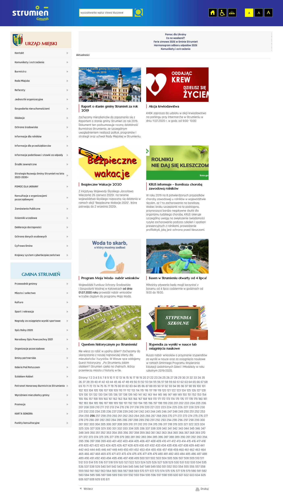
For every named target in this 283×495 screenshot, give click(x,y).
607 (86, 479)
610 (103, 479)
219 (142, 407)
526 (154, 462)
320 (180, 424)
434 (163, 445)
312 (140, 424)
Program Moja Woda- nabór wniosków (110, 278)
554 (180, 467)
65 (194, 382)
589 (114, 475)
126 (194, 390)
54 (150, 382)
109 (116, 390)
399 (103, 441)
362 (158, 433)
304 (97, 424)
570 (142, 471)
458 (170, 450)
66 (198, 382)
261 (120, 416)
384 (149, 437)
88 (150, 386)
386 (160, 437)
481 (166, 454)
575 (167, 471)
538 (92, 467)
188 (111, 403)
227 (186, 407)
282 (102, 420)
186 (101, 403)
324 (202, 424)
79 (115, 386)
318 (170, 424)
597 (159, 475)
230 (202, 407)
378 (116, 437)
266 (147, 416)
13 (120, 378)
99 (194, 386)
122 (173, 390)
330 (109, 428)
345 (192, 428)
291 (152, 420)
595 (147, 475)
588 (109, 475)
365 (175, 433)
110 (120, 390)
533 (192, 462)
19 (140, 378)
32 (191, 378)
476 (139, 454)
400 (109, 441)
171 (159, 399)
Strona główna (212, 12)
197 (155, 403)
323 (196, 424)
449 (120, 450)
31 (187, 378)
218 (137, 407)
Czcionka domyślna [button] (248, 12)
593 (136, 475)
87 (147, 386)
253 (202, 411)
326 (86, 428)
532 (187, 462)
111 (124, 390)
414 (184, 441)
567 (125, 471)
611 (108, 479)
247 (169, 411)
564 (108, 471)
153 (199, 395)
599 (170, 475)
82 (127, 386)
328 (97, 428)
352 (103, 433)
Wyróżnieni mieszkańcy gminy (32, 395)
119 (159, 390)
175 (177, 399)
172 (163, 399)
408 (153, 441)
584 (86, 475)
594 (142, 475)
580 (193, 471)
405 (136, 441)
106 (101, 390)
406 (142, 441)
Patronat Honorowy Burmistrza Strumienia (40, 386)
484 (182, 454)
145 (160, 395)
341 (170, 428)
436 (174, 445)
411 (169, 441)
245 (158, 411)
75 (101, 386)
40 (96, 382)
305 (103, 424)
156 (86, 399)
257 (98, 416)
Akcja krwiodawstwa (164, 106)
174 (173, 399)
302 (86, 424)
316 (160, 424)
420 (86, 445)
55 (155, 382)
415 (189, 441)
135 (110, 395)
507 (181, 458)
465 (81, 454)
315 (155, 424)
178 (191, 399)
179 (195, 399)
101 (203, 386)
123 (178, 390)
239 (125, 411)
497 (125, 458)
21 (148, 378)
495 (114, 458)
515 (96, 462)
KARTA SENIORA (24, 414)
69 (80, 386)
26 (168, 378)
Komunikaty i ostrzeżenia (29, 62)
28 (175, 378)
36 (80, 382)
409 (158, 441)
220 (147, 407)
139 (130, 395)
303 (91, 424)
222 (157, 407)
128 (203, 390)
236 (108, 411)
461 (187, 450)
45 (115, 382)
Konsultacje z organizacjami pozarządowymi (31, 197)
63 (186, 382)
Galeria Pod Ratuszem (27, 367)
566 (120, 471)
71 (87, 386)
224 (169, 407)
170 (155, 399)
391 (188, 437)
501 (147, 458)
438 (185, 445)
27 (171, 378)
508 (186, 458)
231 (81, 411)
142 (145, 395)
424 (108, 445)
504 (164, 458)
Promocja (20, 404)
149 (180, 395)
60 (174, 382)
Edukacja (20, 118)
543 (119, 467)
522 (131, 462)
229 (196, 407)
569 (136, 471)
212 (107, 407)
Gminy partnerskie (25, 358)
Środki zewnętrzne (26, 164)
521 (126, 462)
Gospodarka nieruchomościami (32, 109)
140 (135, 395)
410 (164, 441)
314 (150, 424)
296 (180, 420)
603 (192, 475)
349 (86, 433)
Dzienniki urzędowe (26, 218)
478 (149, 454)
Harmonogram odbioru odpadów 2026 (175, 45)
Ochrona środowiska (26, 127)
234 (97, 411)
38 (88, 382)
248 (175, 411)
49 (131, 382)
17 (134, 378)
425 (113, 445)
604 (197, 475)
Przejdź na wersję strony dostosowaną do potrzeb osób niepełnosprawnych (222, 12)
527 (160, 462)
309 (125, 424)
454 (147, 450)
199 (165, 403)
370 (203, 433)
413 (178, 441)
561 (92, 471)
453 (142, 450)
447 (109, 450)
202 (181, 403)
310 (130, 424)
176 (182, 399)
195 (145, 403)
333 (125, 428)
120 (164, 390)
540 (103, 467)
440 (197, 445)
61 (178, 382)
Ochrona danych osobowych (31, 236)
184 (91, 403)
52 (142, 382)
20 (144, 378)
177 (186, 399)
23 (156, 378)
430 (141, 445)
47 (123, 382)
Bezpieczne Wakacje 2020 (101, 184)
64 (190, 382)
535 (204, 462)
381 (133, 437)
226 (180, 407)
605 (203, 475)
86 (143, 386)
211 (102, 407)
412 (173, 441)
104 (91, 390)
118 (155, 390)
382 (138, 437)
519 (116, 462)
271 (175, 416)
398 (97, 441)
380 (127, 437)
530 (176, 462)
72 (90, 386)
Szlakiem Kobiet (24, 376)
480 (160, 454)
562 (97, 471)
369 (197, 433)
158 (95, 399)
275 (195, 416)
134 (105, 395)
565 (114, 471)
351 (98, 433)
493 (103, 458)
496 (120, 458)
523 (137, 462)
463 (197, 450)
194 (140, 403)
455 (153, 450)
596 (153, 475)
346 (197, 428)
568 (130, 471)
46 (119, 382)
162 (115, 399)
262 (125, 416)
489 (81, 458)
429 (136, 445)
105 (96, 390)
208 (86, 407)
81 (123, 386)
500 (142, 458)
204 (192, 403)
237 (114, 411)
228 (191, 407)
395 (81, 441)
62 (182, 382)
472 (118, 454)
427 (125, 445)
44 (111, 382)
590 (120, 475)
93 (170, 386)
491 (92, 458)
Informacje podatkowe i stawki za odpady (39, 155)
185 (96, 403)
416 (194, 441)
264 (136, 416)
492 (97, 458)
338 (153, 428)
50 (135, 382)
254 (81, 416)
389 (177, 437)
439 (191, 445)
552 (169, 467)
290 (147, 420)
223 (163, 407)
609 (97, 479)
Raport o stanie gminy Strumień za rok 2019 (109, 108)
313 (145, 424)
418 (203, 441)
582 (204, 471)
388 (171, 437)
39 (92, 382)
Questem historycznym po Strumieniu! (109, 344)
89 (155, 386)
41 (99, 382)
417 (199, 441)
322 (191, 424)
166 (135, 399)
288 (135, 420)
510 (197, 458)
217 (132, 407)
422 (96, 445)
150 (185, 395)
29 (179, 378)
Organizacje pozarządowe (30, 349)
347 (203, 428)
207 (81, 407)
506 (175, 458)
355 (120, 433)
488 (204, 454)
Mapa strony (232, 12)
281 (97, 420)
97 (186, 386)
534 (198, 462)
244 (152, 411)
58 (166, 382)
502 (152, 458)
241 (136, 411)
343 (180, 428)
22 (152, 378)
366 (181, 433)
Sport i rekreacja (24, 311)
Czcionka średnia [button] (258, 12)
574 (162, 471)
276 (200, 416)
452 (136, 450)
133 (100, 395)
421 (91, 445)
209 (92, 407)
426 (119, 445)
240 (130, 411)
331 (114, 428)
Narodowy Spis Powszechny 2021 (34, 339)
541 (109, 467)
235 (103, 411)
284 (113, 420)
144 (155, 395)
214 (117, 407)
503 (158, 458)
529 (170, 462)
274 (190, 416)
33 (195, 378)
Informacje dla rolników (28, 136)
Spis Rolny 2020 (24, 330)
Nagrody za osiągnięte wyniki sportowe (38, 321)
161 (110, 399)
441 (202, 445)
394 (204, 437)
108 (111, 390)
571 (147, 471)
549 (153, 467)
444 (92, 450)
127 (199, 390)
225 (174, 407)
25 (164, 378)
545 (130, 467)
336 (142, 428)
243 (147, 411)
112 (129, 390)
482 (171, 454)
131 (90, 395)
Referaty (20, 90)
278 (81, 420)
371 (80, 437)
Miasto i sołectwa (25, 293)
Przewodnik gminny (26, 284)
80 (119, 386)
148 (174, 395)
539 (97, 467)
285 (119, 420)
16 (130, 378)
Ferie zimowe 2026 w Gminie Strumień (176, 42)
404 (130, 441)
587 (103, 475)
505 (169, 458)
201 (176, 403)
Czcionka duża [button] (268, 12)
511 (202, 458)
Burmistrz (20, 71)
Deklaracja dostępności (28, 227)
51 (139, 382)
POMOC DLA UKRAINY (26, 186)
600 (175, 475)
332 (119, 428)
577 (178, 471)
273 (185, 416)
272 (180, 416)
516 (101, 462)
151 (189, 395)
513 (86, 462)
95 (178, 386)
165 (130, 399)
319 (175, 424)
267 (153, 416)
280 (91, 420)
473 (124, 454)
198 (160, 403)
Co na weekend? (175, 38)
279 (86, 420)
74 (98, 386)
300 (202, 420)
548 (147, 467)
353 (108, 433)
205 (198, 403)
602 (186, 475)
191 (125, 403)
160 (105, 399)
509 (192, 458)
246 (164, 411)
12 (117, 378)
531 (182, 462)
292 (157, 420)
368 (192, 433)
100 (199, 386)
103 (86, 390)
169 (150, 399)
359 (142, 433)
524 (143, 462)
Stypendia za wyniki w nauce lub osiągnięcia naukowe (172, 346)
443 (86, 450)
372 (85, 437)
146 (165, 395)
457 (164, 450)
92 (166, 386)
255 (86, 416)
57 (162, 382)
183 (86, 403)
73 (94, 386)
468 (97, 454)
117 (150, 390)
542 (114, 467)
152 (194, 395)
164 (125, 399)
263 (130, 416)
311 (135, 424)
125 (189, 390)
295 (174, 420)
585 (92, 475)
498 (130, 458)
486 (193, 454)
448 (114, 450)
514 (91, 462)
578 (183, 471)
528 (165, 462)
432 (152, 445)
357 (131, 433)
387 (166, 437)
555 (186, 467)
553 (175, 467)
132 (95, 395)
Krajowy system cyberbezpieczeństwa (37, 255)
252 (197, 411)
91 (162, 386)
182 (81, 403)
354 (114, 433)
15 (127, 378)
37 (84, 382)
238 (119, 411)
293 (163, 420)
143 (150, 395)
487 (199, 454)
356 (125, 433)
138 (125, 395)
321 (186, 424)
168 (145, 399)
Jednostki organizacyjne (29, 99)
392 (193, 437)
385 (154, 437)
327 (92, 428)
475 (134, 454)
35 (203, 378)
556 (192, 467)
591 (125, 475)
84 (135, 386)
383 (143, 437)
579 (188, 471)
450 (125, 450)
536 (81, 467)
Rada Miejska (22, 81)
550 (158, 467)
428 (130, 445)
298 (191, 420)
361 (153, 433)
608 (92, 479)
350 (92, 433)
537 (86, 467)
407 (147, 441)
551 (164, 467)
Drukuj (205, 489)
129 (81, 395)
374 (96, 437)
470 (109, 454)
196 (150, 403)
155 (81, 399)
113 (133, 390)
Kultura (19, 302)
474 (129, 454)
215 (122, 407)
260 (114, 416)
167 (140, 399)
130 (86, 395)
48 (127, 382)
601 (181, 475)
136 (115, 395)
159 (100, 399)
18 (137, 378)
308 (119, 424)
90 (159, 386)
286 (124, 420)
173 (168, 399)
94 (174, 386)
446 (103, 450)
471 (114, 454)
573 (157, 471)
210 (97, 407)
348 (81, 433)
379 (122, 437)
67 (202, 382)
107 (106, 390)
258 (103, 416)
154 (204, 395)
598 (164, 475)
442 (81, 450)
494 (108, 458)
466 (86, 454)
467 (92, 454)
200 (170, 403)
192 (130, 403)
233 (91, 411)
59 (170, 382)
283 (107, 420)
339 (158, 428)
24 (160, 378)
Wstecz (88, 489)
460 (181, 450)
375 (101, 437)
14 (124, 378)
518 (111, 462)
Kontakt (19, 53)
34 (199, 378)
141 (140, 395)
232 (86, 411)
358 (136, 433)
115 (142, 390)
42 (103, 382)
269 (164, 416)
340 (164, 428)
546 (136, 467)
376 (106, 437)
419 (81, 445)
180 (200, 399)
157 (91, 399)
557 (197, 467)
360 (147, 433)
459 (175, 450)
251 (192, 411)
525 (148, 462)
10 (111, 378)
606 (81, 479)
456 (159, 450)
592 (130, 475)
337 (147, 428)
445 (98, 450)
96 (182, 386)
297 (186, 420)
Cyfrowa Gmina (23, 246)
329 (103, 428)
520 (121, 462)
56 (159, 382)
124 (184, 390)
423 (102, 445)
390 (182, 437)
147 (170, 395)
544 (125, 467)
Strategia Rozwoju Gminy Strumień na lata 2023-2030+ (39, 175)
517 (106, 462)
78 (112, 386)
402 (119, 441)
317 (165, 424)
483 (176, 454)
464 (203, 450)
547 (142, 467)
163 (120, 399)
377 (112, 437)
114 (137, 390)
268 (158, 416)
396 (86, 441)
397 (92, 441)
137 (120, 395)
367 (186, 433)
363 (164, 433)
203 (186, 403)
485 (188, 454)
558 (203, 467)
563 (103, 471)
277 (206, 416)
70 (84, 386)
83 (131, 386)
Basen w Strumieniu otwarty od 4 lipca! (178, 278)
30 (183, 378)
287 (130, 420)
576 (173, 471)
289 (141, 420)
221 (152, 407)
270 (170, 416)
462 (192, 450)
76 (105, 386)
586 (98, 475)
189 (116, 403)
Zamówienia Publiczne (27, 209)
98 (190, 386)
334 (130, 428)
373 (91, 437)
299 (196, 420)
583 (81, 475)
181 (205, 399)
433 (158, 445)
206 (203, 403)
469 (103, 454)
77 (109, 386)
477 (145, 454)
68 (206, 382)
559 (81, 471)
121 (169, 390)
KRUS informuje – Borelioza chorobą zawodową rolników (175, 186)
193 (135, 403)
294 (169, 420)
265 (142, 416)
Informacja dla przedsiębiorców (33, 146)
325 (81, 428)
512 (81, 462)
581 (199, 471)
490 (86, 458)
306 (108, 424)
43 (107, 382)
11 (114, 378)
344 (186, 428)
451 (131, 450)
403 (125, 441)
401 (114, 441)
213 (112, 407)
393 (199, 437)
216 (127, 407)
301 (81, 424)
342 (175, 428)
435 (169, 445)
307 (114, 424)
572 (152, 471)
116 (146, 390)
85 (139, 386)
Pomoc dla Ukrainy (175, 34)
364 (169, 433)
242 (141, 411)
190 (121, 403)
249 (180, 411)
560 (86, 471)
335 (136, 428)
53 (146, 382)
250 (186, 411)
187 (106, 403)
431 (147, 445)
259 (109, 416)
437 (180, 445)
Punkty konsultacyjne (27, 423)
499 (136, 458)
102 (81, 390)
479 (155, 454)
